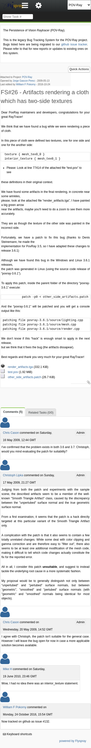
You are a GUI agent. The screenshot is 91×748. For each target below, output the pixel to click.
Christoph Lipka (13, 475)
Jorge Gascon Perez (24, 80)
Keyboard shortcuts (17, 734)
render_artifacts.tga (17, 367)
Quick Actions (79, 69)
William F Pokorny (26, 84)
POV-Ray (27, 77)
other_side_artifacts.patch (21, 377)
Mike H (7, 669)
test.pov (10, 372)
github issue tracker (74, 44)
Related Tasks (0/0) (40, 412)
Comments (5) (13, 412)
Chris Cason (11, 432)
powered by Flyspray (72, 741)
